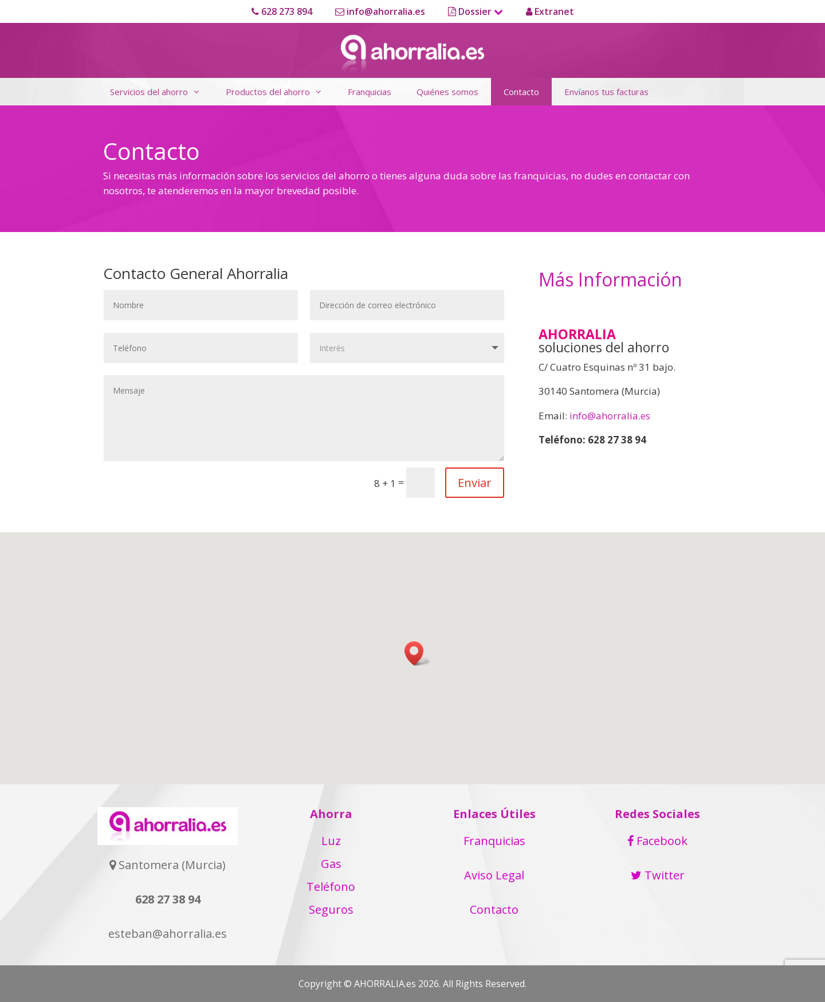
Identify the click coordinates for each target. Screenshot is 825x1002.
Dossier (475, 11)
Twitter (658, 875)
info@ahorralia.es (380, 11)
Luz (331, 840)
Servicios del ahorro (161, 91)
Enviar (475, 482)
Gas (331, 863)
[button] (417, 653)
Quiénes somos (447, 91)
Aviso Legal (494, 875)
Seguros (331, 909)
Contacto (521, 91)
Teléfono (331, 886)
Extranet (550, 11)
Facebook (657, 840)
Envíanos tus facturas (606, 91)
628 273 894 (282, 11)
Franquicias (369, 91)
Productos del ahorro (280, 91)
